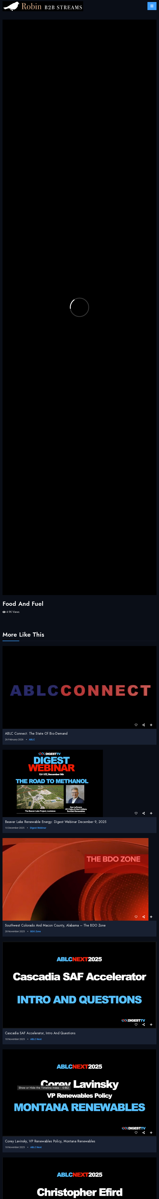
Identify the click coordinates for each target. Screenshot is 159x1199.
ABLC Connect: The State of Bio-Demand (36, 733)
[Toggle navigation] (151, 6)
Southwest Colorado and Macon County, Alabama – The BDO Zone (55, 925)
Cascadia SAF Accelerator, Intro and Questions (40, 1033)
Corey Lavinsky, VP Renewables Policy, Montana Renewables (50, 1141)
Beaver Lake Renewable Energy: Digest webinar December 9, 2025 (55, 821)
